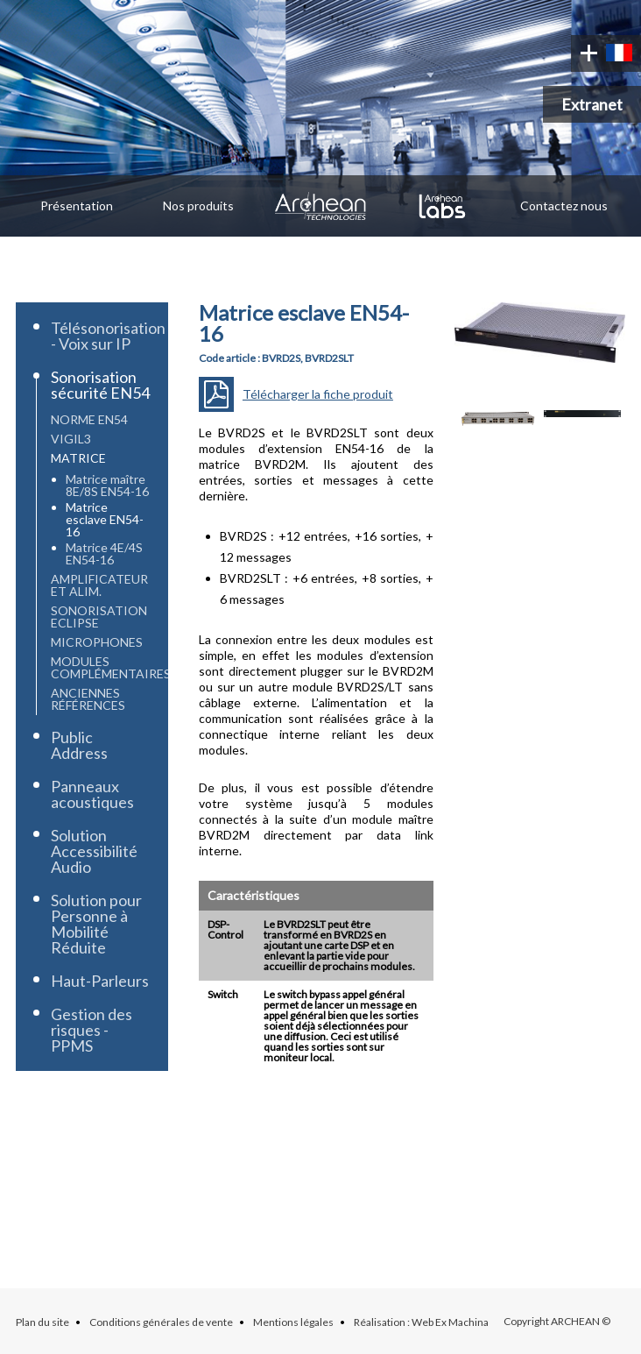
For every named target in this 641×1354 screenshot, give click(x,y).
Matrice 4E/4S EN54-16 (104, 553)
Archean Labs (443, 206)
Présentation (76, 205)
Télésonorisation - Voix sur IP (108, 335)
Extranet (592, 104)
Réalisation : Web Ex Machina (421, 1322)
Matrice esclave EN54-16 (105, 519)
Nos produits (198, 205)
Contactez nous (564, 205)
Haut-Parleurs (100, 980)
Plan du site (42, 1322)
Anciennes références (88, 698)
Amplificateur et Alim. (99, 585)
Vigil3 (71, 438)
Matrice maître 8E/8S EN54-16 (107, 485)
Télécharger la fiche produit (318, 393)
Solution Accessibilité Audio (94, 851)
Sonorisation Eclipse (99, 616)
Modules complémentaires (111, 667)
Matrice (78, 457)
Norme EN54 (89, 419)
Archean (320, 206)
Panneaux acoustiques (92, 794)
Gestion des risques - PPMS (91, 1029)
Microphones (97, 641)
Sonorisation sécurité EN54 (100, 384)
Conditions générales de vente (161, 1322)
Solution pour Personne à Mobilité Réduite (96, 923)
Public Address (79, 744)
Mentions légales (293, 1322)
